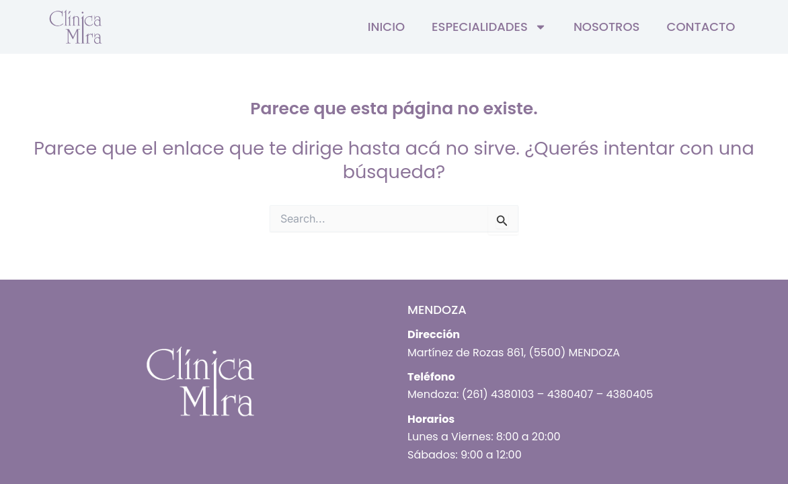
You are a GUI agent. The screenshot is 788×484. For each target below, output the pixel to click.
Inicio (386, 26)
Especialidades (489, 27)
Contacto (700, 26)
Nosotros (607, 26)
